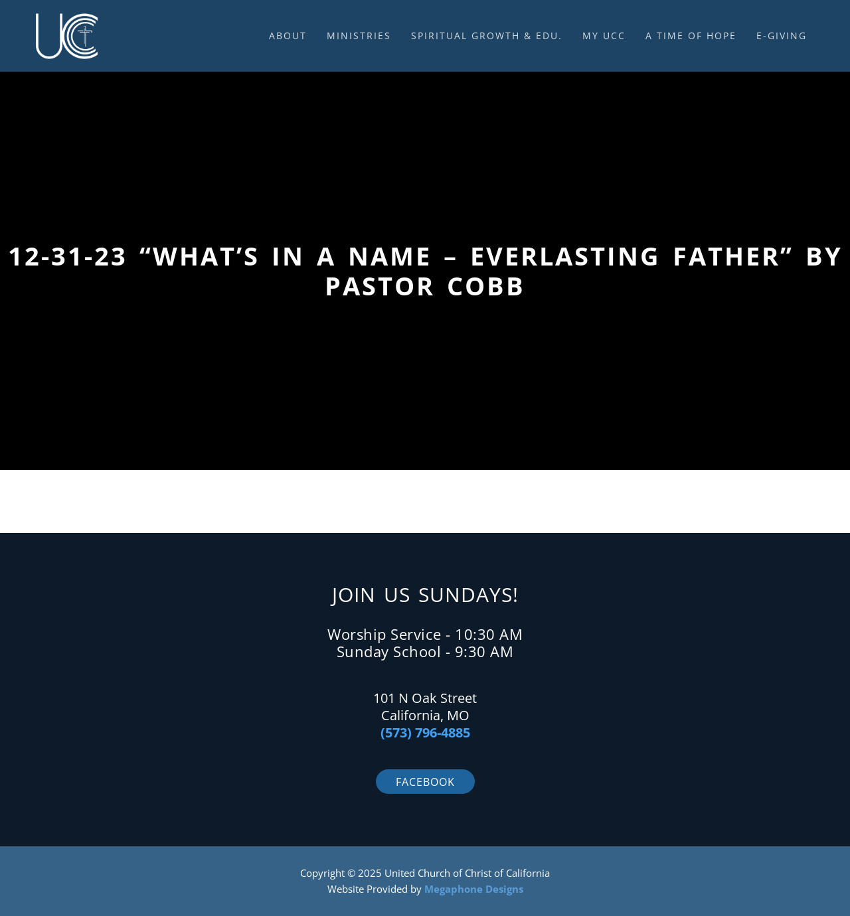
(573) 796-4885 (425, 732)
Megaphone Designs (473, 888)
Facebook (425, 782)
